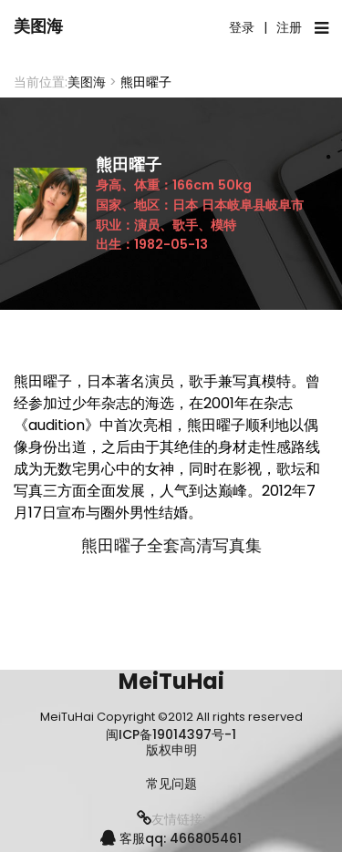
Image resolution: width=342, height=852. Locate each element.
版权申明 (171, 750)
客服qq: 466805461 (171, 838)
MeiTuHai (171, 681)
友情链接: (171, 819)
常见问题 (171, 784)
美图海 (38, 26)
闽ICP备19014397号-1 (171, 734)
